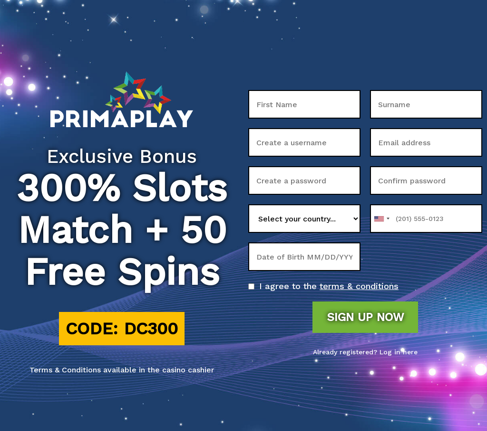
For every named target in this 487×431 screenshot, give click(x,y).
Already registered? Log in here (365, 352)
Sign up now (365, 317)
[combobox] (381, 218)
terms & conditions (359, 286)
